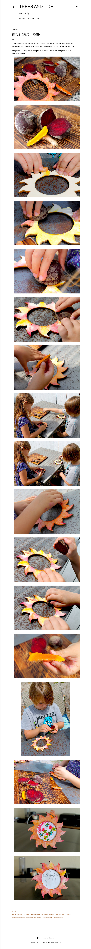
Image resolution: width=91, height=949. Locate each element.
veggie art (40, 917)
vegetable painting (18, 917)
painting (51, 914)
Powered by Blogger (45, 938)
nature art (44, 914)
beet (27, 914)
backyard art (21, 914)
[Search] (77, 6)
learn (22, 18)
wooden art (48, 917)
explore (35, 18)
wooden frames (58, 917)
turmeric (67, 914)
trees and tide (36, 6)
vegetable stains (31, 917)
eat (28, 18)
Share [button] (14, 911)
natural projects (35, 914)
